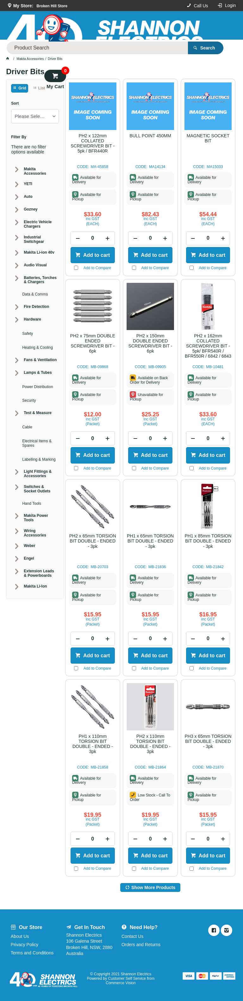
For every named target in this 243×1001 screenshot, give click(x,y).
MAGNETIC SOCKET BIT (208, 138)
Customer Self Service (127, 978)
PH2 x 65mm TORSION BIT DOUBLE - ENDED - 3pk (92, 541)
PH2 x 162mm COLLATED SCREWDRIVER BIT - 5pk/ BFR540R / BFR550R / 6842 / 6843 (208, 346)
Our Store (91, 46)
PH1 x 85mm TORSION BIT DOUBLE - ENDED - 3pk (207, 541)
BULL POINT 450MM (150, 135)
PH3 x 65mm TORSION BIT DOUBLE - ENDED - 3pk (207, 741)
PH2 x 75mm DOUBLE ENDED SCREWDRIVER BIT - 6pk (92, 343)
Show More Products (153, 887)
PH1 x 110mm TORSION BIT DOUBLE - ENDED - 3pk (92, 744)
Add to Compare (97, 268)
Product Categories (52, 45)
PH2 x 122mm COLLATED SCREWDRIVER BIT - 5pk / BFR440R (93, 143)
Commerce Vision (120, 983)
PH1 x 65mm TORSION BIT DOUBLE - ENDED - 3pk (150, 541)
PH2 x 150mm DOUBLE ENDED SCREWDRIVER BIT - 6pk (150, 343)
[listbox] (35, 116)
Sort (15, 103)
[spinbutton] (92, 238)
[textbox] (135, 25)
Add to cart (96, 255)
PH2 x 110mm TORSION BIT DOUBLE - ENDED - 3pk (150, 744)
